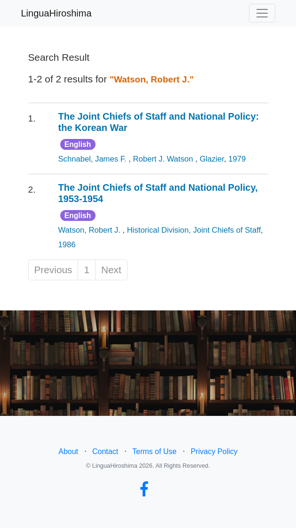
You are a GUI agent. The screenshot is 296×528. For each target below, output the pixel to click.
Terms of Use (154, 451)
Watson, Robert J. (90, 230)
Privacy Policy (214, 451)
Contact (105, 451)
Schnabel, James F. (93, 158)
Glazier (212, 158)
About (68, 451)
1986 (67, 244)
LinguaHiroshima (56, 13)
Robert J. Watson (164, 158)
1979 (237, 158)
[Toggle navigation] (262, 13)
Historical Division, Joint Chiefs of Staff (194, 230)
